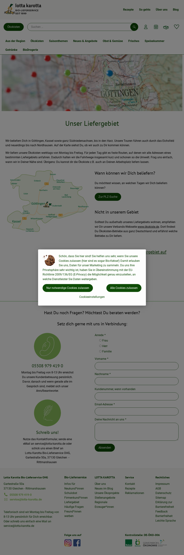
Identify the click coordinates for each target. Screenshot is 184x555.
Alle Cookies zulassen (124, 288)
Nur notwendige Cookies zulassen (67, 288)
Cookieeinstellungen (92, 297)
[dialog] (92, 277)
